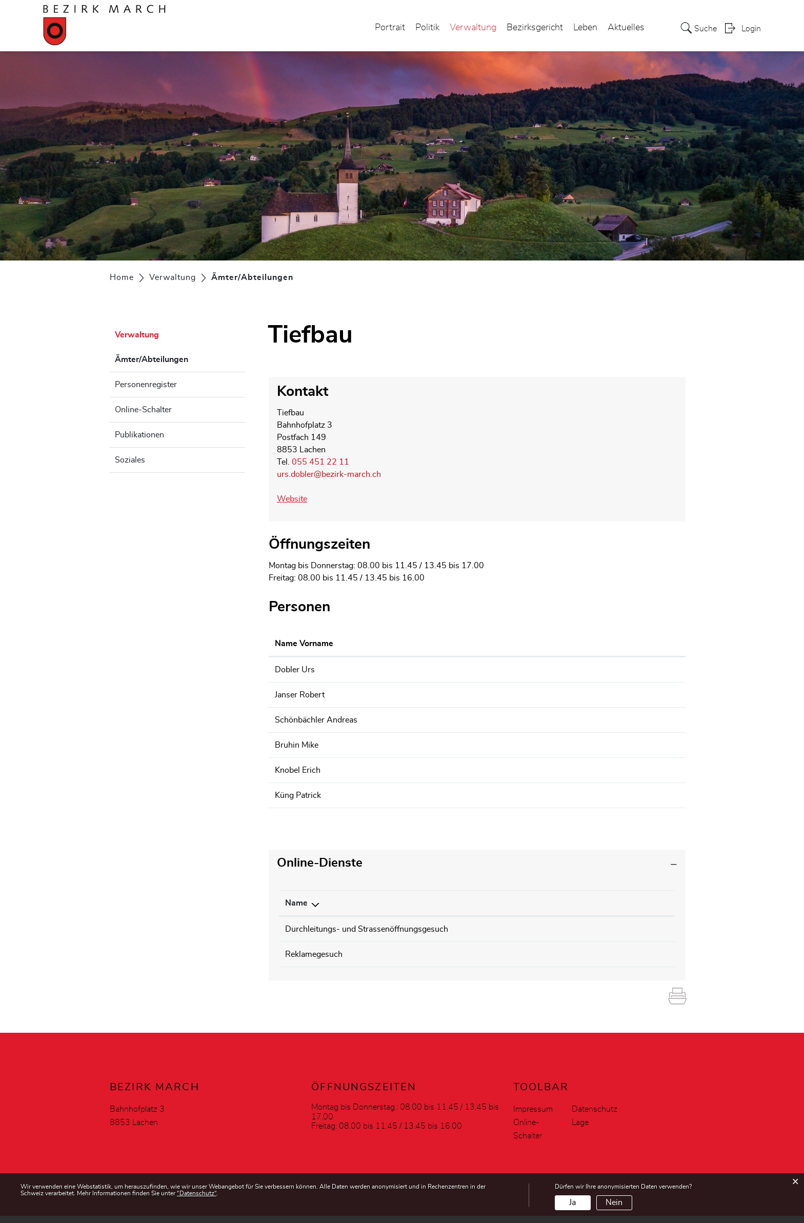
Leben (585, 27)
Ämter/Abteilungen (177, 358)
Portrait (390, 27)
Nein (614, 1202)
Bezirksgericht (535, 27)
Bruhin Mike (296, 745)
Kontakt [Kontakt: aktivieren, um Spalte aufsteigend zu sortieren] (499, 643)
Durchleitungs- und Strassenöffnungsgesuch (366, 929)
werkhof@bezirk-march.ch (532, 695)
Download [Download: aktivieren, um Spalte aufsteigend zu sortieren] (606, 903)
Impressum (533, 1116)
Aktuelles (626, 27)
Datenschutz (594, 1116)
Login (751, 29)
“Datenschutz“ (196, 1193)
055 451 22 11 (320, 462)
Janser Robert (300, 695)
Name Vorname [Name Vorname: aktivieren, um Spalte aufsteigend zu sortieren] (304, 643)
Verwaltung (473, 27)
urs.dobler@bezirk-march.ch (329, 474)
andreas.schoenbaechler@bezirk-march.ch (561, 720)
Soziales (130, 460)
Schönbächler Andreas (316, 720)
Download (640, 930)
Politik (427, 27)
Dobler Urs (295, 670)
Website (297, 499)
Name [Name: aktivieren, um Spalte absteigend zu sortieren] (296, 903)
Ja (572, 1202)
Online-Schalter (143, 410)
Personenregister (146, 384)
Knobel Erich (297, 770)
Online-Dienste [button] (320, 863)
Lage (580, 1130)
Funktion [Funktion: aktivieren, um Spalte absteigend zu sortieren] (409, 643)
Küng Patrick (298, 795)
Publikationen (139, 435)
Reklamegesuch (314, 958)
